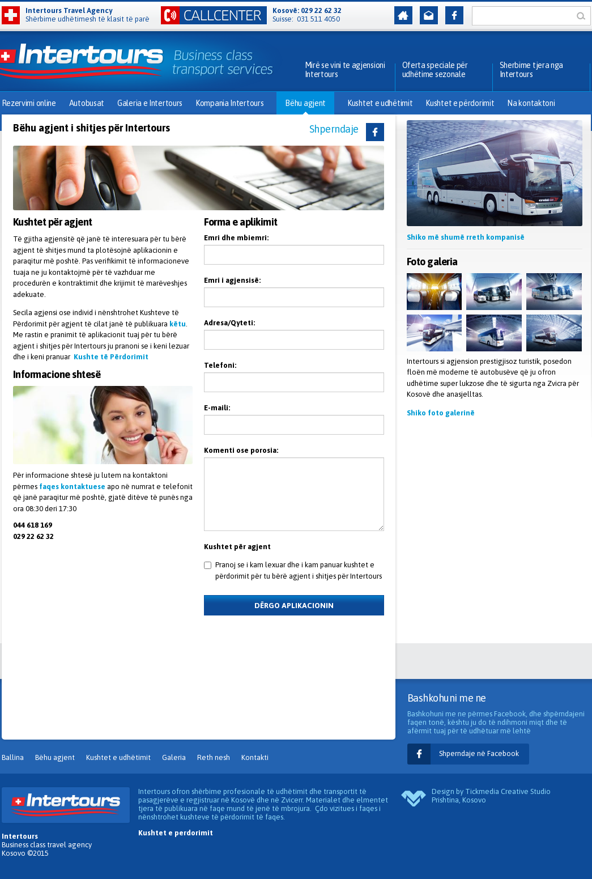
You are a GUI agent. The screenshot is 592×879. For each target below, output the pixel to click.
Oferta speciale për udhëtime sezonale (435, 70)
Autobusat (86, 103)
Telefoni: (220, 365)
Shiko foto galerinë (441, 413)
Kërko (584, 16)
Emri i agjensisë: (232, 280)
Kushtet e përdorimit (459, 103)
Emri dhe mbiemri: (236, 237)
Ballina (13, 757)
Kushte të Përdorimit (111, 357)
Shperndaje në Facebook (479, 753)
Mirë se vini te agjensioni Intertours (345, 70)
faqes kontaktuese (72, 486)
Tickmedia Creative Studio (508, 791)
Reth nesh (213, 757)
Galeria (174, 757)
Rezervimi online (29, 103)
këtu (177, 324)
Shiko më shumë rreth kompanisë (466, 237)
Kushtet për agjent (237, 546)
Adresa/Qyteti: (229, 323)
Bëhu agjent (305, 103)
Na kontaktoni (531, 103)
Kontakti (255, 757)
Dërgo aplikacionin (294, 605)
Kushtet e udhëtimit (379, 103)
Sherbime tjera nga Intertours (532, 70)
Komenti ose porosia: (241, 450)
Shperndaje (334, 129)
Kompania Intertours (229, 103)
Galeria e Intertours (149, 103)
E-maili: (217, 408)
